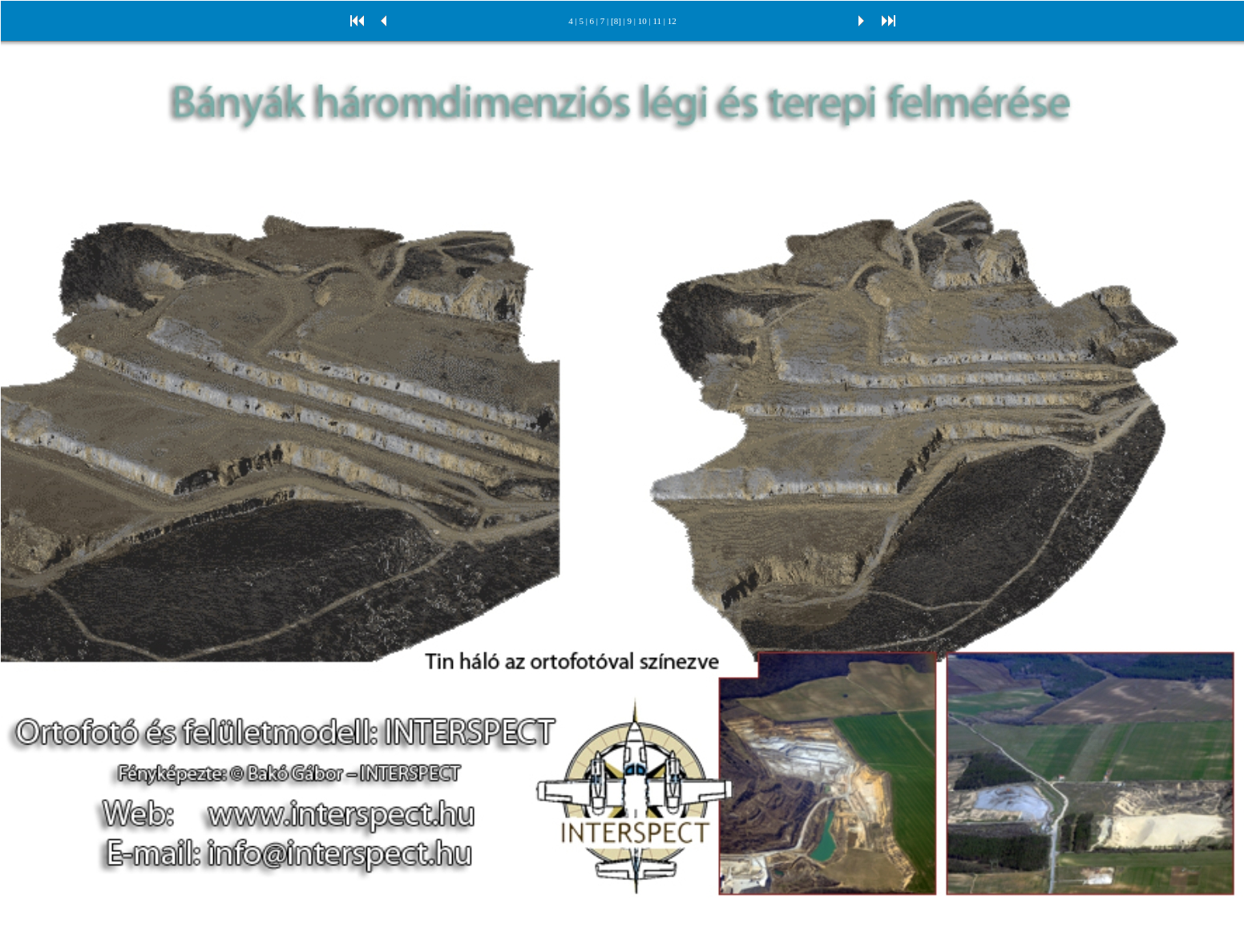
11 (656, 21)
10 (642, 21)
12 (672, 21)
